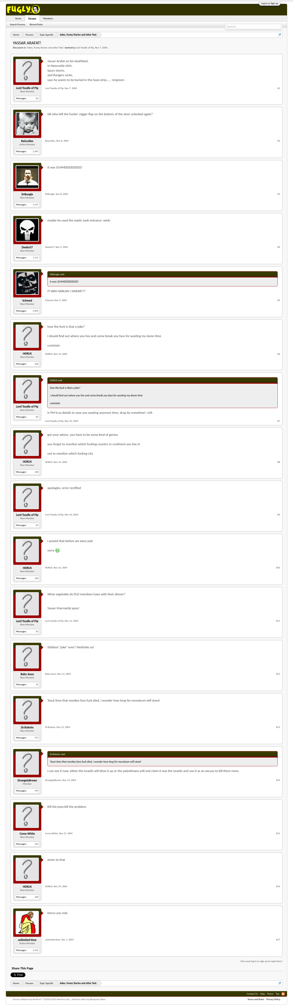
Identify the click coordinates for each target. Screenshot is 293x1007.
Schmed (27, 300)
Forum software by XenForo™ (41, 999)
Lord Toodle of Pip (85, 47)
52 (37, 684)
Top (277, 993)
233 (36, 843)
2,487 (35, 151)
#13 (278, 727)
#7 (278, 421)
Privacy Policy (273, 999)
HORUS (27, 353)
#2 (278, 140)
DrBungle (27, 194)
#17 (278, 939)
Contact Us (252, 993)
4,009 (35, 310)
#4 (278, 247)
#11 (278, 620)
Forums (32, 18)
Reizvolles (27, 141)
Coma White (27, 833)
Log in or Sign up (269, 3)
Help (262, 993)
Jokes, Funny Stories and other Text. (45, 47)
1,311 (35, 257)
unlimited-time (27, 940)
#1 (278, 88)
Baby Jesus (27, 674)
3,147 (35, 204)
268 (36, 363)
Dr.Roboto (27, 727)
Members (48, 18)
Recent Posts (36, 24)
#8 (278, 462)
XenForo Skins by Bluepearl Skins (89, 999)
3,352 (35, 950)
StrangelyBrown (27, 780)
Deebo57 (27, 247)
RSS (283, 994)
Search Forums (17, 24)
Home (18, 18)
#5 (278, 300)
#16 (278, 886)
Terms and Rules (255, 999)
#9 (278, 514)
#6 (278, 353)
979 (36, 737)
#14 (278, 780)
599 (36, 790)
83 (37, 98)
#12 (278, 673)
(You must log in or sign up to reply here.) (261, 961)
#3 (278, 194)
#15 (278, 833)
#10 (278, 567)
